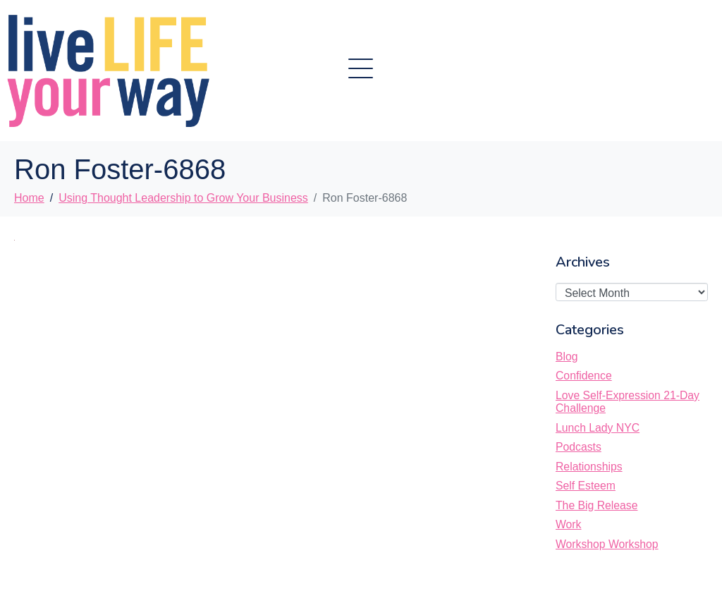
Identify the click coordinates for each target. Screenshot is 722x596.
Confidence (584, 376)
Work (568, 524)
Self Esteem (586, 486)
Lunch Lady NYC (598, 428)
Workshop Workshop (607, 544)
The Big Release (596, 505)
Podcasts (578, 447)
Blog (567, 357)
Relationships (589, 467)
